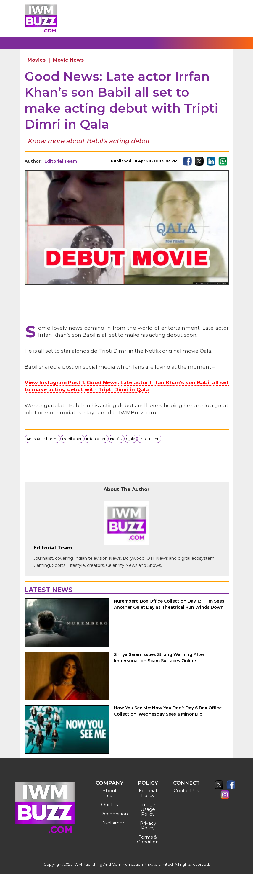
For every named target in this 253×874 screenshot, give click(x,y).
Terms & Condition (148, 839)
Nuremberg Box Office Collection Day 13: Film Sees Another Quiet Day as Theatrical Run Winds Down (169, 604)
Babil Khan (72, 438)
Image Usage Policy (148, 809)
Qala (130, 438)
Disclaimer (110, 823)
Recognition (110, 813)
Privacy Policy (148, 825)
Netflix (116, 438)
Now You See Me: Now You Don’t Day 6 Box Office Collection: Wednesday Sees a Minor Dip (168, 711)
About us (109, 793)
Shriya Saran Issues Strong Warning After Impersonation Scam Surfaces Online (159, 657)
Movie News (68, 60)
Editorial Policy (148, 793)
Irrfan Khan (96, 438)
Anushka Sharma (42, 438)
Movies (37, 60)
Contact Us (186, 790)
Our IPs (109, 804)
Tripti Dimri (149, 438)
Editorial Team (60, 161)
